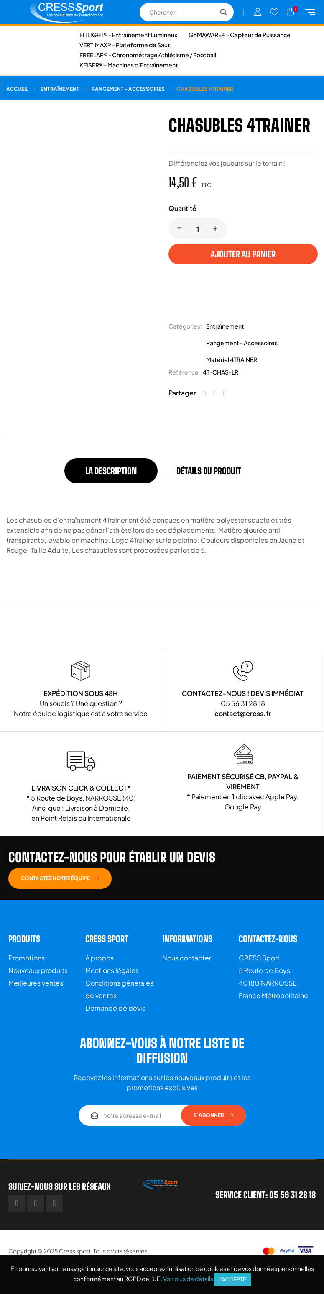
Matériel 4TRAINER (231, 359)
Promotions (26, 957)
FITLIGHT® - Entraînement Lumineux (128, 35)
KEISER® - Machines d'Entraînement (128, 65)
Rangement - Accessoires (242, 343)
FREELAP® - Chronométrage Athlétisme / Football (147, 55)
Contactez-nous (268, 939)
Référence (183, 372)
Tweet (214, 393)
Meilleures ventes (35, 982)
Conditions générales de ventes (119, 989)
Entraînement (225, 326)
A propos (99, 957)
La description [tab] (111, 471)
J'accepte (232, 1279)
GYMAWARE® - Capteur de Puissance (240, 35)
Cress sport (75, 1251)
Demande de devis (115, 1008)
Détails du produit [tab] (208, 471)
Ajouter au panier (243, 254)
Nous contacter (186, 957)
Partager (205, 393)
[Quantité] (197, 228)
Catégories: (185, 326)
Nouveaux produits (38, 970)
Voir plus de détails (188, 1278)
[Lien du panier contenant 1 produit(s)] (290, 12)
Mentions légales (112, 970)
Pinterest (224, 393)
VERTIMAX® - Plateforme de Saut (124, 45)
